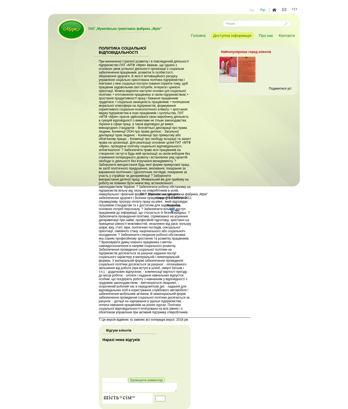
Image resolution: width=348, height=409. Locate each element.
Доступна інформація (232, 35)
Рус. (263, 10)
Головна (198, 35)
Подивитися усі (280, 88)
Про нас (266, 35)
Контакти (287, 35)
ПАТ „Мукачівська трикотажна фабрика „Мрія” (125, 29)
